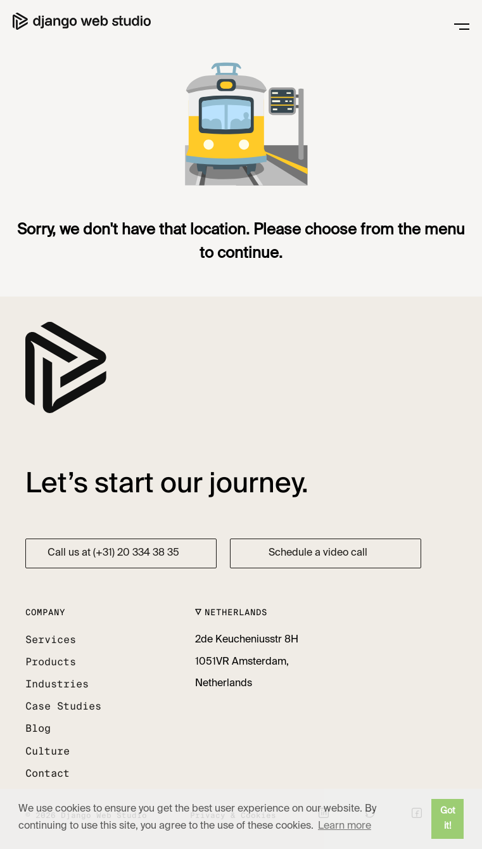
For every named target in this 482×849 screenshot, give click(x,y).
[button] (53, 640)
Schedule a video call (318, 553)
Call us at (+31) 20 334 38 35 (113, 553)
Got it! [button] (447, 819)
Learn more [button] (344, 826)
